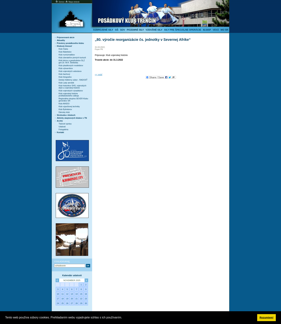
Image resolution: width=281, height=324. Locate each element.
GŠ (116, 29)
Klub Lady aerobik (66, 83)
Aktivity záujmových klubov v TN (72, 118)
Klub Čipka (63, 49)
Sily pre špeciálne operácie (182, 29)
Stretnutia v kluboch (66, 115)
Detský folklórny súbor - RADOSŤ (73, 80)
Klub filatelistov (65, 52)
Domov (60, 2)
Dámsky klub (64, 112)
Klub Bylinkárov (65, 109)
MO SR (224, 29)
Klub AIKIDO (64, 103)
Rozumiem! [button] (266, 317)
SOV (122, 29)
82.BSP (207, 29)
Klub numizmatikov (67, 55)
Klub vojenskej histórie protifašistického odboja (69, 94)
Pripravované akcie (65, 37)
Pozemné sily (135, 29)
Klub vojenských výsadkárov (71, 91)
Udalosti (62, 127)
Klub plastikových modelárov (71, 65)
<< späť (98, 74)
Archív (60, 121)
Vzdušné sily (154, 29)
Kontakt (60, 132)
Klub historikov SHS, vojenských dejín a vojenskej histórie (72, 87)
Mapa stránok (72, 2)
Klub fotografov (65, 77)
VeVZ (216, 29)
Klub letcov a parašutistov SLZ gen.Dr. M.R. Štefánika (72, 61)
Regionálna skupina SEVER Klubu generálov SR (73, 99)
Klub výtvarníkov (66, 68)
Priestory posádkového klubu (70, 43)
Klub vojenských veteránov (70, 71)
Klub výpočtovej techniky (69, 106)
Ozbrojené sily (103, 29)
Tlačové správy (65, 124)
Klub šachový (64, 74)
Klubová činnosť (64, 46)
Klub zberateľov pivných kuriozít (72, 57)
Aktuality (61, 40)
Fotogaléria (63, 129)
